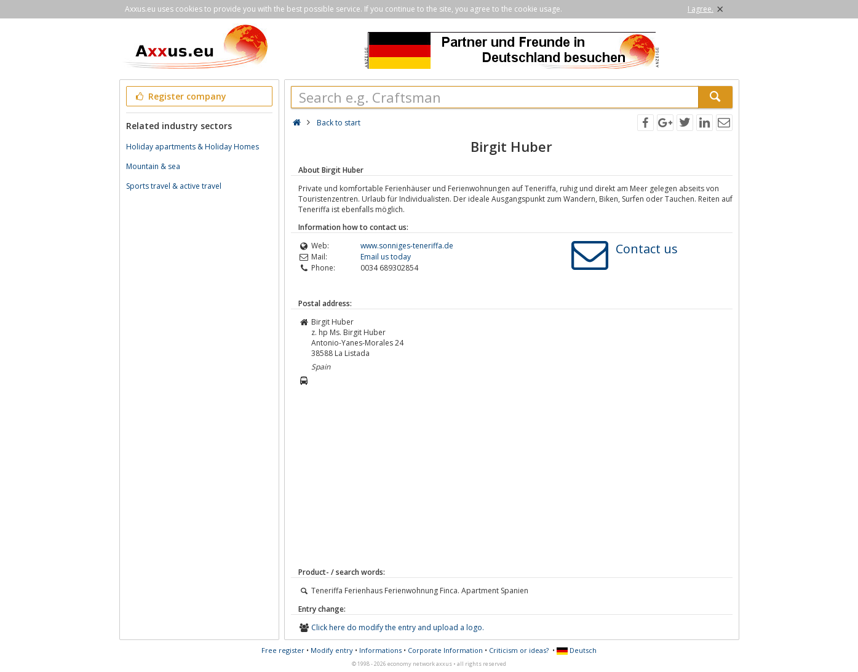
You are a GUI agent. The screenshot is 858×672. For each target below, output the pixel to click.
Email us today (385, 256)
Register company (180, 96)
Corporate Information (445, 650)
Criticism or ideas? (519, 650)
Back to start (338, 122)
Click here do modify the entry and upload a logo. (397, 627)
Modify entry (332, 650)
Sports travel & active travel (173, 186)
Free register (282, 650)
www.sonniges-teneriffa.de (406, 245)
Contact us (647, 248)
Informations (380, 650)
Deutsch (577, 650)
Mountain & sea (153, 166)
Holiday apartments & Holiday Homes (192, 146)
